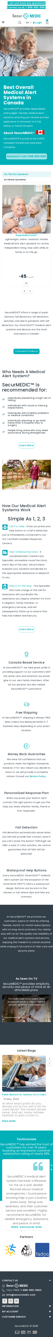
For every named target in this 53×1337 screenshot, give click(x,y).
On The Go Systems (16, 174)
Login (37, 22)
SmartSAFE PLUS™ (26, 235)
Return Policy (38, 776)
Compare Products (26, 351)
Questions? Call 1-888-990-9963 (27, 156)
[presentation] (49, 1059)
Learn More (26, 445)
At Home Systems (15, 179)
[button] (51, 1161)
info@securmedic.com (20, 1294)
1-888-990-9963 (31, 1290)
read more (9, 1121)
